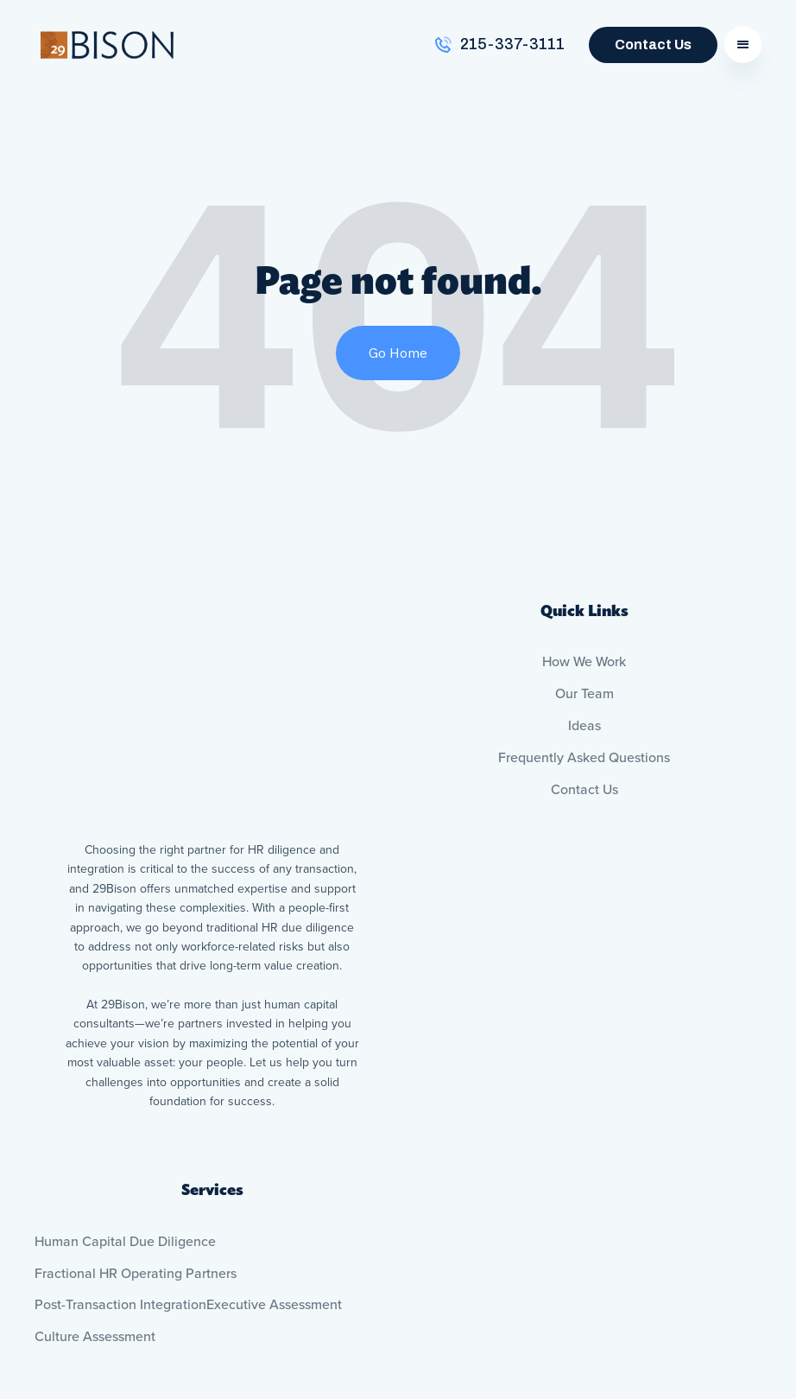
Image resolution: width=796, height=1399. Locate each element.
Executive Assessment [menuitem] (274, 1145)
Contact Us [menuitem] (584, 789)
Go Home (398, 352)
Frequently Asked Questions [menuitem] (584, 757)
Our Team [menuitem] (584, 694)
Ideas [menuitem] (584, 725)
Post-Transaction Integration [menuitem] (120, 1145)
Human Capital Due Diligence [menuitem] (125, 1082)
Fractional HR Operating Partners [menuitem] (136, 1113)
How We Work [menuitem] (584, 662)
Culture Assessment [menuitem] (95, 1177)
